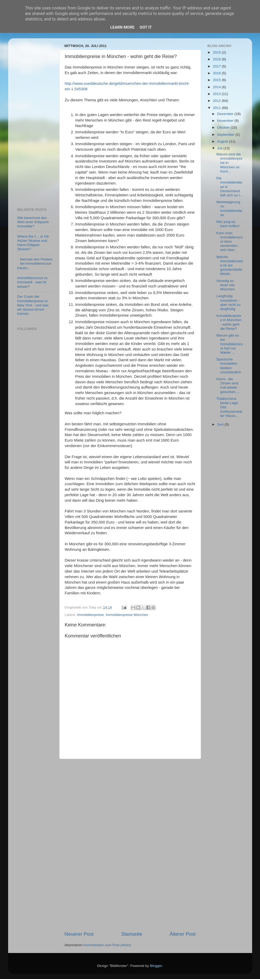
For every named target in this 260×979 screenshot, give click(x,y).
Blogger (156, 966)
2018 (217, 59)
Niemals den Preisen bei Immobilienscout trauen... (35, 263)
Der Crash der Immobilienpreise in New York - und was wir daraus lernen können (33, 305)
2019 (217, 52)
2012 (217, 101)
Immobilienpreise (90, 615)
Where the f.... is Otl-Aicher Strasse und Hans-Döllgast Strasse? (33, 242)
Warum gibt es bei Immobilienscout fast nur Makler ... (229, 343)
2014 (217, 87)
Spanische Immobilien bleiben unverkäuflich (228, 365)
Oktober (224, 127)
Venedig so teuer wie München (225, 285)
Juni (221, 424)
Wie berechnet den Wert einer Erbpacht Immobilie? (33, 222)
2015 (217, 80)
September (226, 135)
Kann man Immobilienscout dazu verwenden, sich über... (229, 241)
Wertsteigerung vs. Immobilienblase (229, 208)
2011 (217, 108)
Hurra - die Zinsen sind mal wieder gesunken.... (228, 385)
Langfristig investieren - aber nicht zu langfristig (228, 302)
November (226, 121)
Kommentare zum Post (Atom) (107, 945)
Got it (146, 27)
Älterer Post (183, 934)
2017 (217, 66)
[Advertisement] (130, 845)
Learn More (122, 27)
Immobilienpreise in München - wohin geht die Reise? (228, 322)
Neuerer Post (79, 934)
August (223, 141)
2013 (217, 94)
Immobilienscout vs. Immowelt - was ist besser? (33, 282)
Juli (220, 148)
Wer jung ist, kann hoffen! (228, 224)
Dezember (226, 114)
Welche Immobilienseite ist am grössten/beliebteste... (229, 265)
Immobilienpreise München (127, 615)
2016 (217, 73)
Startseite (131, 934)
